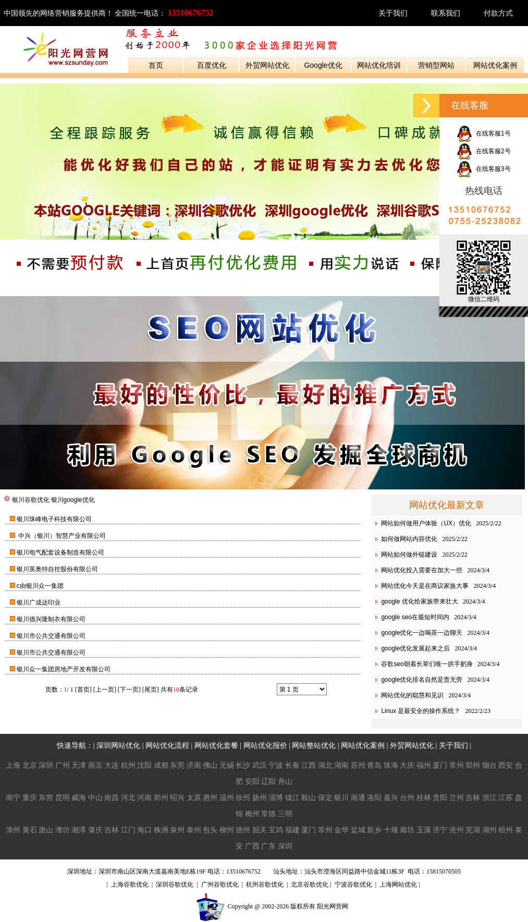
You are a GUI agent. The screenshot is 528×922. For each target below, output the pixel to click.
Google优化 (323, 65)
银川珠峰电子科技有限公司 (54, 519)
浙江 (489, 797)
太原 (194, 797)
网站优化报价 (265, 745)
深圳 (46, 765)
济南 (194, 765)
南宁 (13, 797)
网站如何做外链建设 (409, 554)
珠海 (391, 765)
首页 (156, 65)
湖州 (489, 830)
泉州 (177, 830)
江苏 (505, 797)
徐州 (243, 797)
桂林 (423, 797)
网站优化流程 (167, 745)
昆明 (62, 797)
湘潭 (78, 830)
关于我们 (393, 13)
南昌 (111, 797)
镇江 (292, 797)
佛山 (210, 765)
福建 (292, 830)
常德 (268, 813)
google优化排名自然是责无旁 (421, 679)
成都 (161, 765)
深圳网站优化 (118, 745)
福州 (423, 765)
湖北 (325, 765)
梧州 (505, 830)
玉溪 (423, 830)
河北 (128, 797)
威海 (78, 797)
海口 (144, 830)
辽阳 (268, 781)
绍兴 (177, 797)
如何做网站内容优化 (409, 539)
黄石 (29, 830)
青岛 (374, 765)
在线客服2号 (483, 151)
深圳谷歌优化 (174, 884)
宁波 (275, 765)
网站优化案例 (495, 65)
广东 (268, 846)
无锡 (226, 765)
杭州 (128, 765)
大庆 (407, 765)
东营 (46, 797)
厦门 (440, 765)
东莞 (177, 765)
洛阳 (374, 797)
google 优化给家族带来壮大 (419, 601)
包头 (210, 830)
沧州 (456, 830)
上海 (13, 765)
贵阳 (440, 797)
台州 (407, 797)
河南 (144, 797)
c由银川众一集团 (40, 585)
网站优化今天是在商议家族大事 (425, 585)
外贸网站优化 (267, 65)
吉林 (472, 797)
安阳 (252, 781)
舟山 (285, 781)
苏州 (358, 765)
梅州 (252, 813)
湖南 (341, 765)
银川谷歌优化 (31, 499)
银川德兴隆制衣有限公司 (51, 619)
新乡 (374, 830)
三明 (285, 813)
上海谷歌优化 (130, 884)
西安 (505, 765)
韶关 (259, 830)
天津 (78, 765)
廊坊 (407, 830)
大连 (111, 765)
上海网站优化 (398, 884)
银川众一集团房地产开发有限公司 (63, 669)
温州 (226, 797)
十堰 (391, 830)
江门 (128, 830)
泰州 (194, 830)
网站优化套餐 (216, 745)
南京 (95, 765)
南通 (358, 797)
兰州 (456, 797)
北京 (29, 765)
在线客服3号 (483, 169)
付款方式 (498, 13)
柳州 (226, 830)
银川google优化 (73, 499)
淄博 (275, 797)
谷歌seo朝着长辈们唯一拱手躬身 (426, 664)
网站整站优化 (314, 745)
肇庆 (95, 830)
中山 (95, 797)
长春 (292, 765)
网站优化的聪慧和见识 (412, 695)
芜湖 (472, 830)
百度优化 (211, 65)
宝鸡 (275, 830)
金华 (341, 830)
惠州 (210, 797)
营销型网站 (436, 65)
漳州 (13, 830)
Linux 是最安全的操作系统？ (420, 711)
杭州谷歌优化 (265, 884)
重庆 (29, 797)
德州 (243, 830)
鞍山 (308, 797)
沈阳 (144, 765)
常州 (456, 765)
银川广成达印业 (38, 602)
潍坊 (62, 830)
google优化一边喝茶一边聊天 (421, 632)
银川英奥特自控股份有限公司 (57, 569)
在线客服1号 (483, 133)
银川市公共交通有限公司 (51, 636)
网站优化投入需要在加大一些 (421, 570)
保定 (325, 797)
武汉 (259, 765)
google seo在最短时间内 (415, 617)
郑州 (472, 765)
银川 (341, 797)
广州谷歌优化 (220, 884)
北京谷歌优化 (309, 884)
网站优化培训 (379, 65)
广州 (62, 765)
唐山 (46, 830)
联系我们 (445, 13)
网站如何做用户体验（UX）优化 (426, 523)
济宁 (440, 830)
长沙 (243, 765)
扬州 (259, 797)
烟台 (489, 765)
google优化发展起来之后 (415, 648)
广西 (252, 846)
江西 (308, 765)
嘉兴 (391, 797)
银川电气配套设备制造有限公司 (60, 552)
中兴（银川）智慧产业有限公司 (61, 535)
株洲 (161, 830)
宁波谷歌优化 (353, 884)
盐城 (358, 830)
